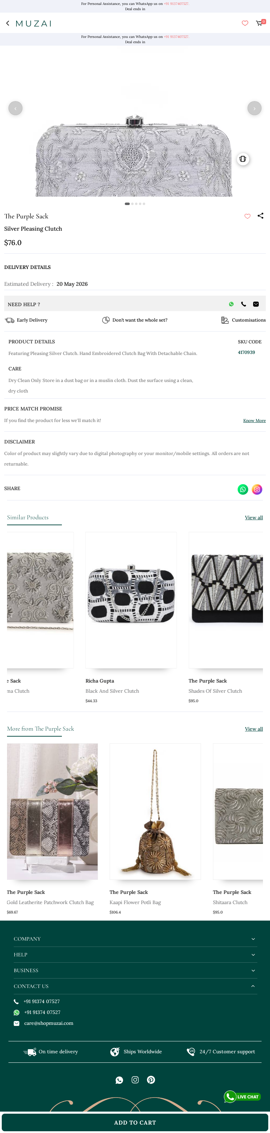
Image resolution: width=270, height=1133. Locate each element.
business (26, 970)
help (20, 954)
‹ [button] (15, 108)
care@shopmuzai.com (43, 1023)
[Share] (260, 216)
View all (254, 517)
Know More (254, 420)
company (27, 938)
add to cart (135, 1122)
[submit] (247, 216)
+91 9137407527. (176, 3)
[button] (127, 204)
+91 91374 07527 (37, 1001)
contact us (31, 986)
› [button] (254, 108)
